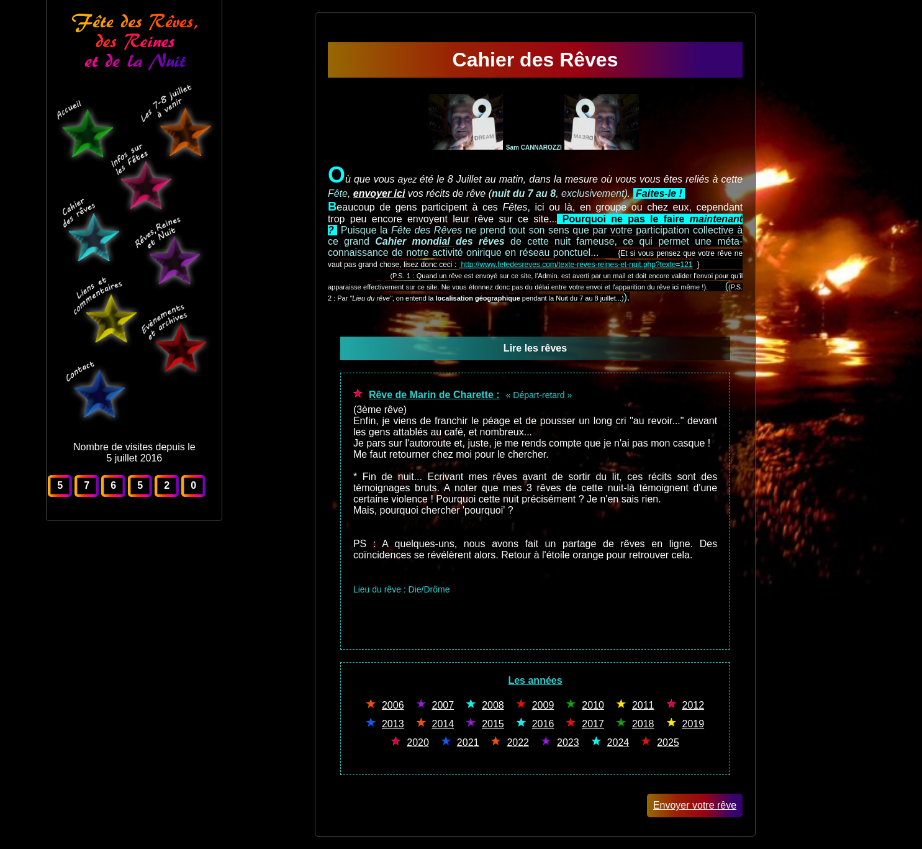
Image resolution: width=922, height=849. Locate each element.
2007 (443, 705)
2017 (593, 724)
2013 (393, 724)
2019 (693, 724)
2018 (643, 724)
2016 (543, 724)
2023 (568, 742)
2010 (593, 705)
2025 (668, 742)
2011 (643, 705)
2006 (393, 705)
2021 (468, 742)
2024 (618, 742)
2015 (493, 724)
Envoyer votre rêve (694, 805)
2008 (493, 705)
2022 (518, 742)
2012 (693, 705)
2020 (418, 742)
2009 (543, 705)
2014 (443, 724)
